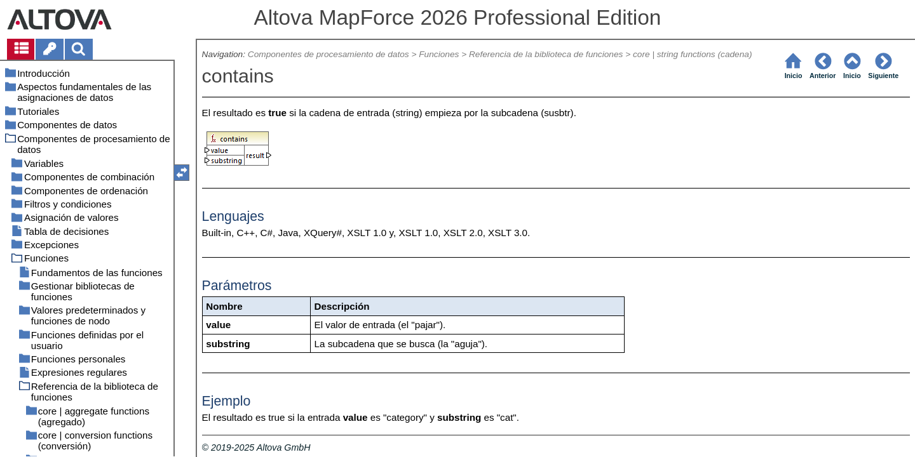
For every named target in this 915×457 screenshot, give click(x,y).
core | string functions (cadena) (692, 54)
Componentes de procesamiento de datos (328, 54)
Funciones (439, 54)
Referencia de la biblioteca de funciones (546, 54)
